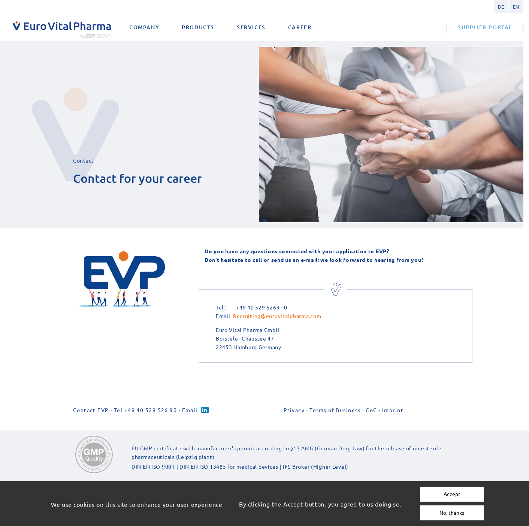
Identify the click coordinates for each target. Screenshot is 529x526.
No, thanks (451, 512)
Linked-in (205, 410)
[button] (264, 220)
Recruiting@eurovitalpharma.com (277, 315)
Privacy (294, 409)
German (500, 6)
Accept (452, 493)
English (515, 6)
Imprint (392, 409)
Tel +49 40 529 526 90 (145, 409)
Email (190, 409)
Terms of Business (334, 409)
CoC (371, 409)
